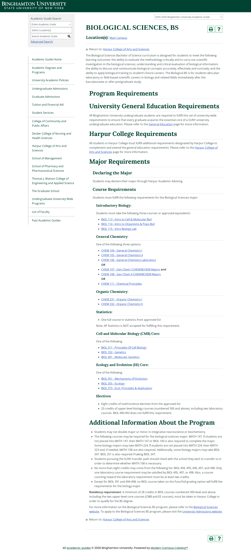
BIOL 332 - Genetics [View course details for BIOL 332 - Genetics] (113, 352)
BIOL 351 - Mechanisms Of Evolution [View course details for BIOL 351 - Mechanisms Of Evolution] (124, 379)
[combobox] (188, 17)
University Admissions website (202, 511)
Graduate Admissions (46, 97)
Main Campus (118, 38)
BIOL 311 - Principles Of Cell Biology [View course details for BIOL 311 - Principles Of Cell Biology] (123, 347)
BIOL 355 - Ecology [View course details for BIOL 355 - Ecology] (113, 383)
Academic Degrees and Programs (47, 70)
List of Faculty (41, 212)
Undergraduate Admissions (50, 89)
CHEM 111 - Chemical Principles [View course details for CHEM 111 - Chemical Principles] (121, 284)
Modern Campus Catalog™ (169, 548)
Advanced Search (42, 42)
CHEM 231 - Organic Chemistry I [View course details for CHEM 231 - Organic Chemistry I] (121, 299)
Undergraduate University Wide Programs (52, 201)
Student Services (43, 113)
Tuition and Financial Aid (48, 105)
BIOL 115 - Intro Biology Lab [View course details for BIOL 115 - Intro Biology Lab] (119, 229)
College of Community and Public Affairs (49, 123)
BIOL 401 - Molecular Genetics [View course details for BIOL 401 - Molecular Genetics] (120, 357)
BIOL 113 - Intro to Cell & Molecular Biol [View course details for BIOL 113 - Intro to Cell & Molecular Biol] (126, 219)
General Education (161, 124)
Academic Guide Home (47, 59)
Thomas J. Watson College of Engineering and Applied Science (53, 181)
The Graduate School (45, 191)
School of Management (47, 158)
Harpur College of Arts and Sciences (49, 148)
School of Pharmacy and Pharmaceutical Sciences (48, 168)
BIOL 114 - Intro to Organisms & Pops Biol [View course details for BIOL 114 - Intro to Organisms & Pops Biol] (128, 224)
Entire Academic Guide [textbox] (44, 24)
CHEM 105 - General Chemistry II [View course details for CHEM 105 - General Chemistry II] (122, 255)
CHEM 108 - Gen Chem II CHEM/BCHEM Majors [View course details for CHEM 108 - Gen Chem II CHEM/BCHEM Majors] (131, 274)
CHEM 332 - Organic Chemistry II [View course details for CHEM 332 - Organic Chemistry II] (122, 304)
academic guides (79, 548)
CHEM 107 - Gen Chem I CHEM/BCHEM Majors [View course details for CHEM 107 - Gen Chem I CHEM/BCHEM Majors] (130, 269)
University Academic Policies (50, 80)
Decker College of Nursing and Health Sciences (51, 136)
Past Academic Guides (46, 220)
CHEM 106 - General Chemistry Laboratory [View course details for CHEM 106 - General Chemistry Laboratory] (128, 260)
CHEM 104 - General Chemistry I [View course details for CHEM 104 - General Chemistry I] (121, 250)
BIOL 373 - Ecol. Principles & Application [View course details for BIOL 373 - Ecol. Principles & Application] (126, 388)
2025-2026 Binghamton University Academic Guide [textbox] (182, 17)
